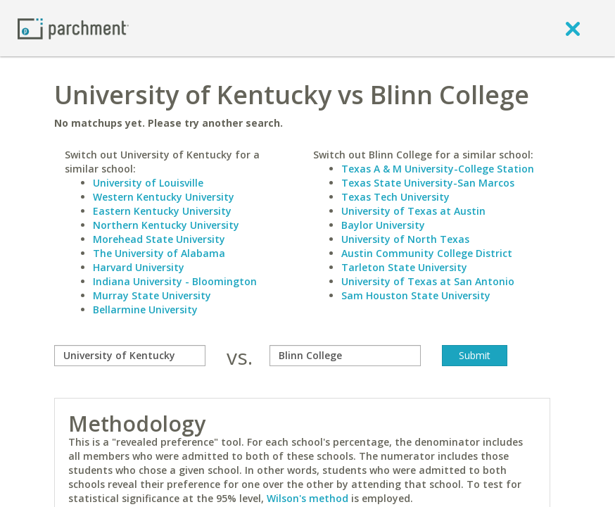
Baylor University (383, 225)
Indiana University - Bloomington (175, 281)
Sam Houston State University (415, 295)
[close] (573, 28)
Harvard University (138, 267)
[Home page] (73, 28)
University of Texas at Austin (413, 211)
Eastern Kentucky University (162, 211)
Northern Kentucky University (166, 225)
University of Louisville (148, 182)
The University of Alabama (159, 253)
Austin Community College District (426, 253)
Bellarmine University (145, 309)
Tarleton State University (404, 267)
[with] (345, 355)
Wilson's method (307, 498)
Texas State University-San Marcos (427, 182)
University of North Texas (405, 239)
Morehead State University (159, 239)
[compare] (129, 355)
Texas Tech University (395, 197)
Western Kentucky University (163, 197)
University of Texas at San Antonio (427, 281)
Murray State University (152, 295)
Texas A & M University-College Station (437, 168)
